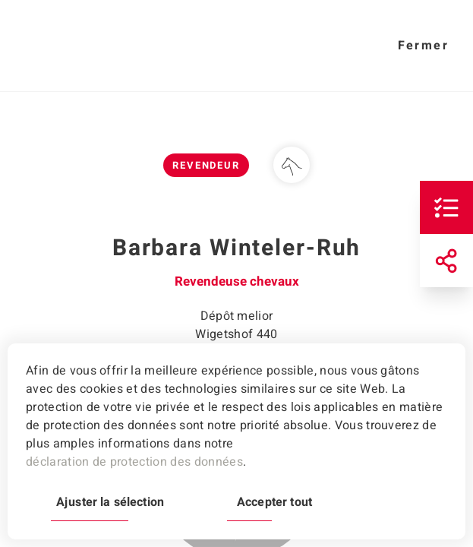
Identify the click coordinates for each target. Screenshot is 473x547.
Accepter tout (274, 502)
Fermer (423, 45)
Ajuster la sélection (110, 502)
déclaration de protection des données (134, 462)
